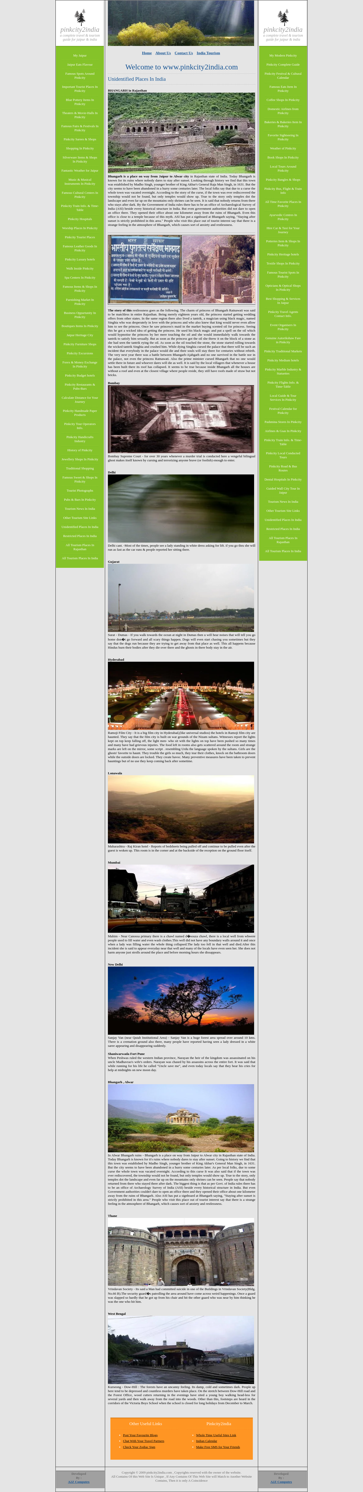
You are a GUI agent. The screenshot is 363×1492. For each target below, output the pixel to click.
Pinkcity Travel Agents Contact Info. (283, 314)
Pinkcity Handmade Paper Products (80, 413)
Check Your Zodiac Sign (139, 1447)
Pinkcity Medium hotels (283, 360)
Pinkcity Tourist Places (80, 237)
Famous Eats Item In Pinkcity (283, 89)
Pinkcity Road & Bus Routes (283, 468)
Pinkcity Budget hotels (80, 375)
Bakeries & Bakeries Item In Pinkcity (283, 124)
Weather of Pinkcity (283, 148)
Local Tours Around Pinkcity (283, 168)
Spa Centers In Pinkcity (79, 277)
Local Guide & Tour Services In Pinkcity (283, 398)
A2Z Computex (79, 1482)
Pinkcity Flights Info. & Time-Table (283, 384)
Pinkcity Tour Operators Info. (80, 426)
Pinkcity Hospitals (80, 219)
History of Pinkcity (80, 450)
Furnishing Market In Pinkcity (80, 302)
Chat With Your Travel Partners (143, 1441)
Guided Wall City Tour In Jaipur (283, 490)
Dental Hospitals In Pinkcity (283, 479)
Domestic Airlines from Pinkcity (283, 111)
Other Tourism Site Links (80, 518)
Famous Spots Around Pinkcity (80, 75)
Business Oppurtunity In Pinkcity (80, 315)
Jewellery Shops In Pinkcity (80, 459)
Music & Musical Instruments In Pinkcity (80, 181)
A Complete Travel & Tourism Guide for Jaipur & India (80, 37)
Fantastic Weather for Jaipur (80, 170)
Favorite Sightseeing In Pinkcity (283, 137)
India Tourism (208, 53)
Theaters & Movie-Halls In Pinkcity (80, 115)
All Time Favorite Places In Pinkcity (283, 204)
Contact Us (184, 53)
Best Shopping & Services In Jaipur (283, 301)
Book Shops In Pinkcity (283, 157)
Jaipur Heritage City (80, 335)
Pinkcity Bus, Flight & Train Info (283, 191)
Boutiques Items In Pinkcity (80, 326)
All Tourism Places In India (80, 558)
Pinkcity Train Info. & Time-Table (80, 208)
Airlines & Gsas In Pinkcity (283, 431)
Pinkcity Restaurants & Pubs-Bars (80, 386)
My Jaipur (79, 55)
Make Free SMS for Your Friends (218, 1447)
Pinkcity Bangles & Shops (283, 179)
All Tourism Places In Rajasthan (80, 547)
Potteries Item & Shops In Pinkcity (283, 243)
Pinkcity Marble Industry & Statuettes (283, 371)
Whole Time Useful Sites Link (216, 1435)
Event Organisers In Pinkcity (283, 327)
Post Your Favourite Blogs (140, 1435)
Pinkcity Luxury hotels (80, 259)
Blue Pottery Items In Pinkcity (80, 102)
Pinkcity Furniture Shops (80, 344)
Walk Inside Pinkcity (80, 268)
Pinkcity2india (79, 29)
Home (147, 53)
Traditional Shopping (80, 468)
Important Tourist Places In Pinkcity (80, 89)
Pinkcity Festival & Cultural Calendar (283, 75)
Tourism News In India (80, 509)
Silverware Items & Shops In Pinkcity (80, 159)
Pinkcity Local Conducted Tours (283, 455)
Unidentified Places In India (80, 527)
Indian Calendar (206, 1441)
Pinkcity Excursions (80, 353)
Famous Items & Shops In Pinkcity (80, 288)
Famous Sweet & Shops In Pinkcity (80, 479)
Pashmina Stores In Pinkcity (283, 422)
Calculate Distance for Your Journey (80, 400)
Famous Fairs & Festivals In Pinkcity (79, 128)
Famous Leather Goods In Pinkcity (80, 248)
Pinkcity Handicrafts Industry (79, 439)
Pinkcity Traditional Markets (283, 351)
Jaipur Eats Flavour (80, 64)
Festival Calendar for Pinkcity (283, 411)
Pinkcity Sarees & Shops (80, 139)
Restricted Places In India (80, 536)
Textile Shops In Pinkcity (283, 263)
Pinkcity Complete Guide (283, 64)
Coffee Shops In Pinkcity (283, 100)
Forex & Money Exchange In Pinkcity (80, 364)
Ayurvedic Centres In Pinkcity (283, 217)
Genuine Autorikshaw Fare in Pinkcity (283, 340)
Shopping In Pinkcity (80, 148)
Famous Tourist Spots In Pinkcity (283, 274)
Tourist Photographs (80, 490)
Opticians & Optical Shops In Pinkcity (283, 287)
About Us (163, 53)
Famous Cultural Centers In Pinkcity (80, 195)
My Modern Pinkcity (283, 55)
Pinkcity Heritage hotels (283, 254)
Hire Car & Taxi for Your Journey (282, 230)
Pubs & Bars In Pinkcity (80, 499)
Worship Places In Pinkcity (80, 228)
